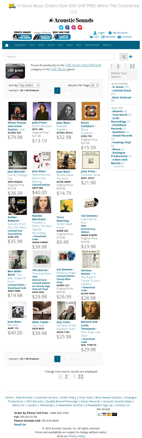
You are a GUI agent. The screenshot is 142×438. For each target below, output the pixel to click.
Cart (94, 36)
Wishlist (108, 36)
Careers (32, 405)
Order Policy (68, 397)
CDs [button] (60, 45)
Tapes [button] (69, 45)
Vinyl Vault (85, 397)
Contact (124, 36)
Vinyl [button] (32, 45)
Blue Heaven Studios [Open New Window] (108, 397)
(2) (118, 149)
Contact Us (123, 405)
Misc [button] (78, 45)
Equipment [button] (20, 45)
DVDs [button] (41, 45)
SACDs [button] (51, 45)
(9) (121, 99)
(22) (121, 92)
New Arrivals (24, 397)
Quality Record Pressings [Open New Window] (62, 401)
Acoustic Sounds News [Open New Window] (117, 401)
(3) (120, 119)
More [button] (107, 45)
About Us (18, 405)
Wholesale (46, 405)
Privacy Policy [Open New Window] (77, 436)
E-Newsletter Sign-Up (99, 405)
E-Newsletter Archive (69, 405)
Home (9, 397)
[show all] (118, 166)
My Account (118, 32)
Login (99, 32)
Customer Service (46, 397)
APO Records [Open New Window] (34, 401)
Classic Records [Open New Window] (90, 401)
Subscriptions (92, 45)
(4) (119, 111)
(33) (120, 87)
